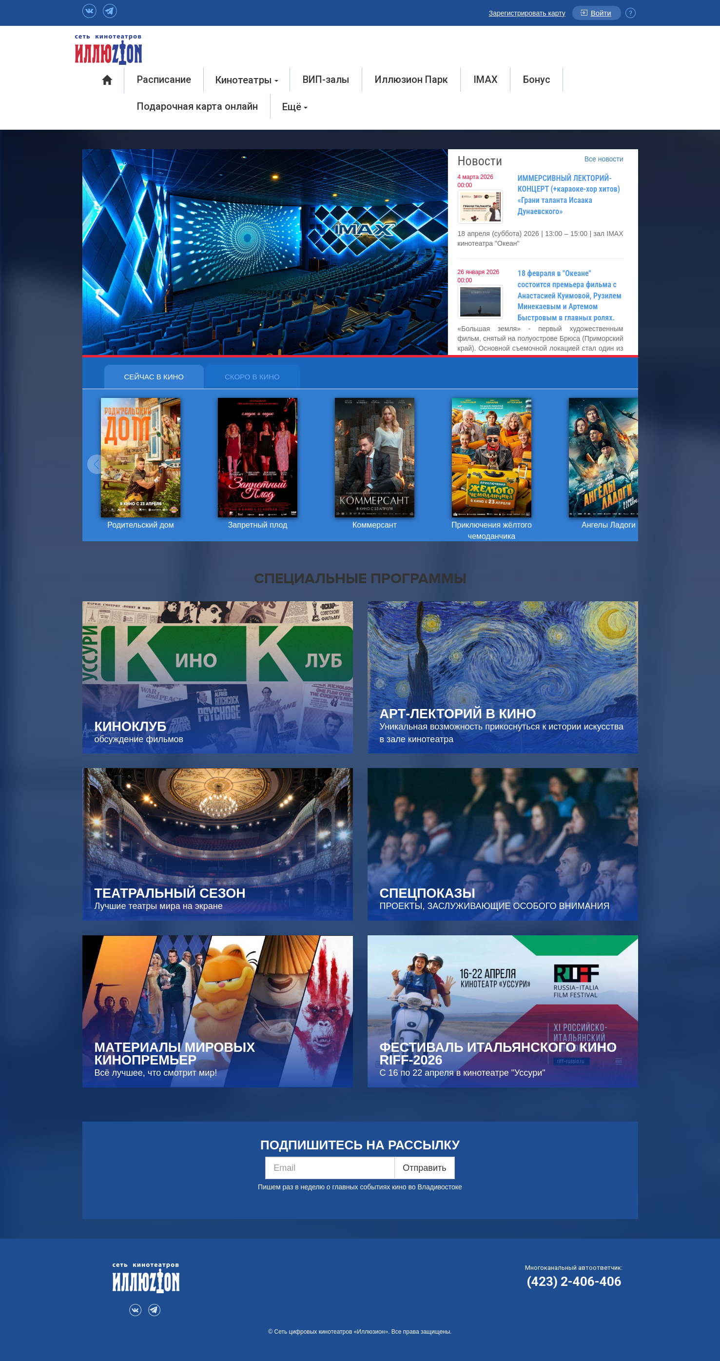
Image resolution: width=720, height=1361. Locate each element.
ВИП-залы (326, 79)
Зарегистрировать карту (527, 13)
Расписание (164, 79)
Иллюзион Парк (411, 79)
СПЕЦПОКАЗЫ (427, 893)
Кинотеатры (246, 80)
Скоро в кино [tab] (252, 377)
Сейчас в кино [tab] (154, 377)
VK (89, 11)
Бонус (536, 79)
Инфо (630, 13)
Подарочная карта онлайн (197, 106)
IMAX (485, 79)
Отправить (424, 1168)
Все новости (603, 159)
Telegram (110, 11)
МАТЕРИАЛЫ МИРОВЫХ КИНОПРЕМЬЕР (175, 1053)
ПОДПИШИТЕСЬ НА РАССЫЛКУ (360, 1145)
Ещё (295, 107)
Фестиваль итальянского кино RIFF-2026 (498, 1053)
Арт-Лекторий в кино (458, 714)
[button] (97, 464)
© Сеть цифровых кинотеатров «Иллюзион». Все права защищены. (359, 1331)
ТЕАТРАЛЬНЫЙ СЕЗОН (170, 893)
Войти (601, 13)
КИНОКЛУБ (131, 726)
